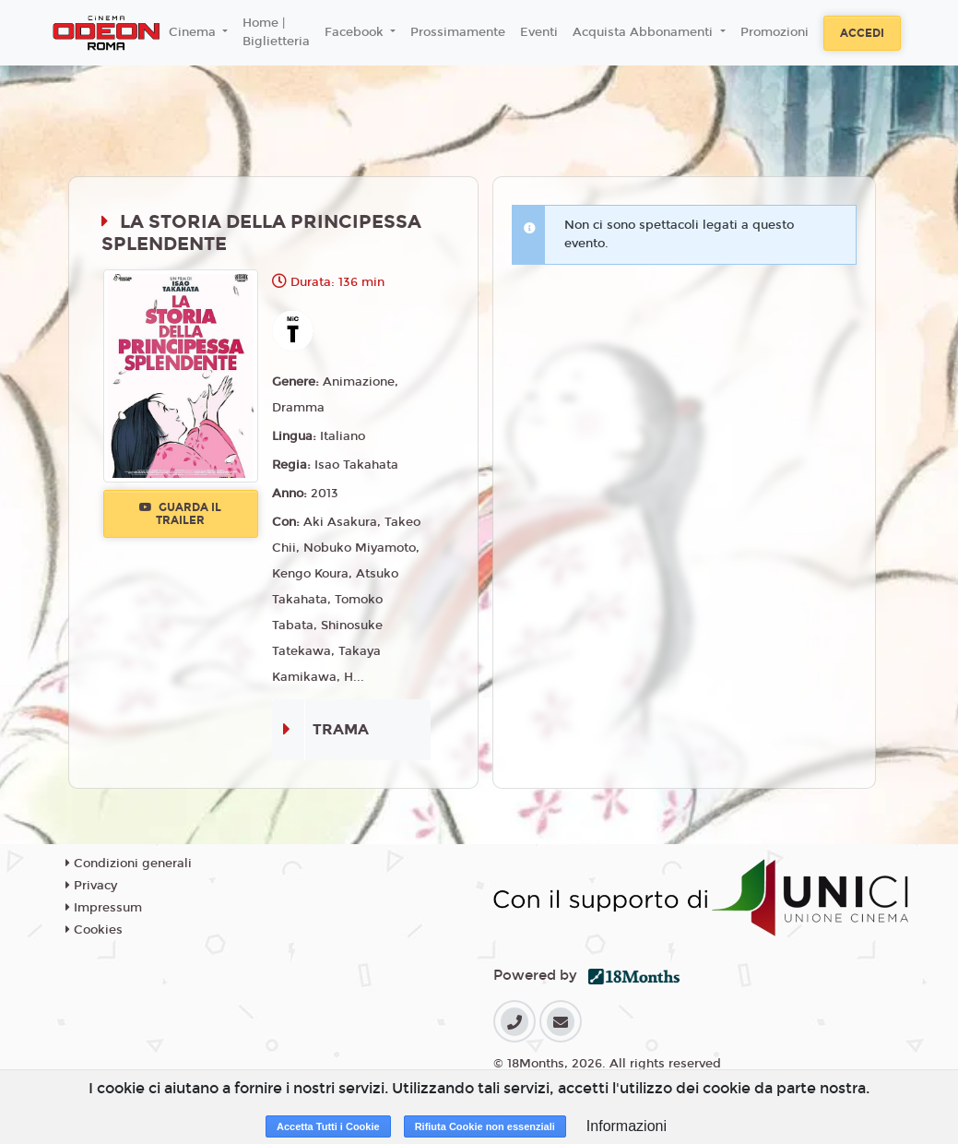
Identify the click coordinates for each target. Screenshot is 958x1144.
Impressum (103, 907)
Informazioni (626, 1126)
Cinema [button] (194, 32)
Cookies (94, 930)
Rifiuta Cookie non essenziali (485, 1126)
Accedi (862, 33)
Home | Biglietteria (276, 32)
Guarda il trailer (180, 514)
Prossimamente (457, 32)
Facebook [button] (356, 32)
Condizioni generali (128, 863)
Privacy (91, 885)
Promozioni (774, 32)
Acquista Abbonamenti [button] (644, 32)
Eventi (539, 32)
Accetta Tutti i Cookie (328, 1126)
